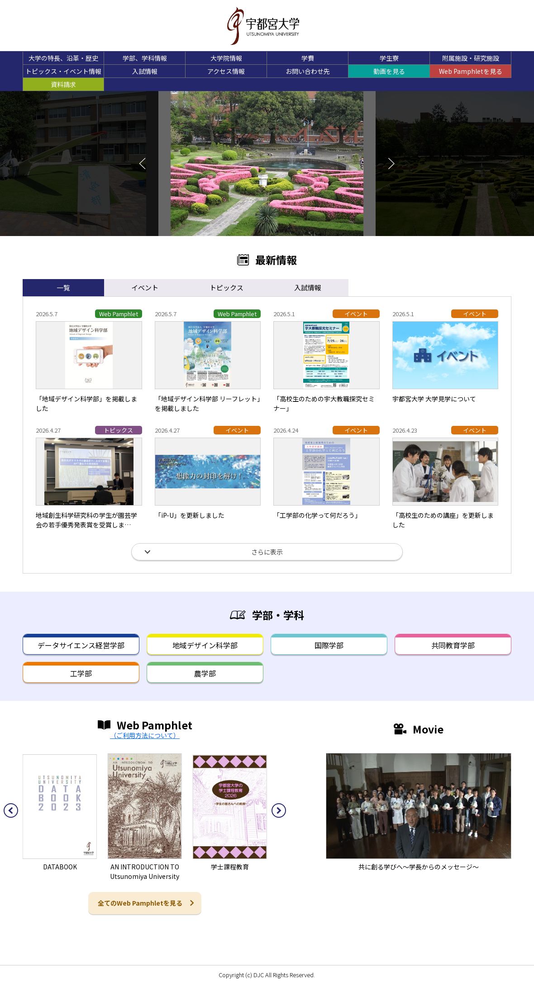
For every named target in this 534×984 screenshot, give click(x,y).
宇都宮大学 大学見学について (434, 398)
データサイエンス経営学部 (81, 645)
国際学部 (329, 645)
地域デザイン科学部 (205, 645)
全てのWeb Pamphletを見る (140, 902)
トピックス (226, 287)
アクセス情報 (226, 71)
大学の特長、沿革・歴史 (63, 58)
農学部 (205, 673)
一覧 (63, 287)
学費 (307, 58)
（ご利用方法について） (145, 735)
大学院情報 (226, 58)
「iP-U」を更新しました (189, 515)
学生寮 (389, 58)
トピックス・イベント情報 (63, 71)
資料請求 (63, 84)
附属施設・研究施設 (470, 58)
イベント (144, 287)
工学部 (81, 673)
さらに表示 (267, 551)
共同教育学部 (453, 645)
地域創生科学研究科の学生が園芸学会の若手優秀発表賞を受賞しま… (86, 520)
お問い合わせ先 (308, 71)
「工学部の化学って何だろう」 (317, 515)
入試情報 (144, 71)
